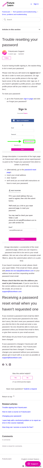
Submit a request (30, 389)
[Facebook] (3, 365)
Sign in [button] (36, 4)
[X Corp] (7, 365)
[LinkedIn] (10, 365)
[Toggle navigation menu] (31, 4)
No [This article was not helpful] (27, 378)
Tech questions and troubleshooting (24, 12)
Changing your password (11, 416)
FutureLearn (6, 12)
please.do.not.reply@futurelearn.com (20, 271)
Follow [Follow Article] (7, 58)
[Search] (21, 19)
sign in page (28, 99)
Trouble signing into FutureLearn (14, 407)
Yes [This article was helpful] (15, 378)
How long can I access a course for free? (17, 427)
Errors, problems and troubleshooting (14, 14)
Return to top (8, 396)
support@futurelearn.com (12, 291)
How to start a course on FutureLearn (16, 412)
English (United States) (31, 459)
